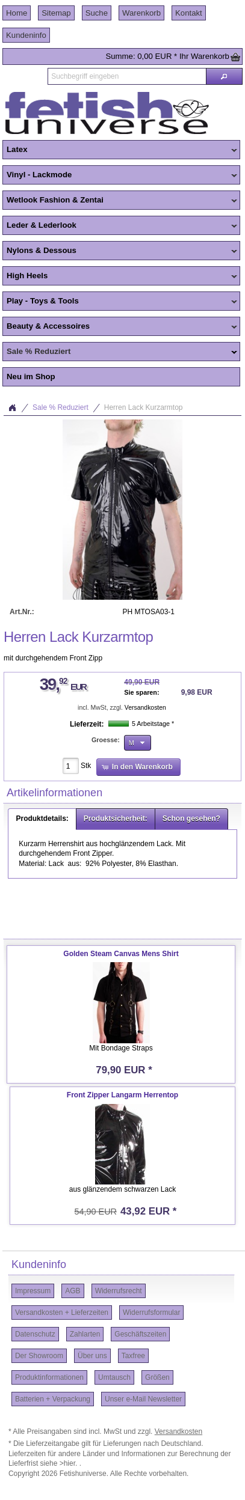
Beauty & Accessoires (119, 327)
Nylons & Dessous (119, 251)
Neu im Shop (31, 376)
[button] (224, 76)
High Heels (119, 276)
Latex (119, 150)
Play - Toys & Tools (119, 301)
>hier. (69, 1463)
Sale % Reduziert (119, 352)
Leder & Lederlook (119, 226)
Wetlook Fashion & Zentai (119, 200)
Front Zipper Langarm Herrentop (122, 1095)
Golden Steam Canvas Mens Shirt (120, 954)
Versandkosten (145, 707)
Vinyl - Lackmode (119, 175)
